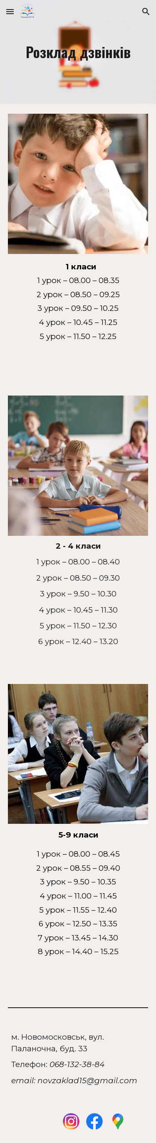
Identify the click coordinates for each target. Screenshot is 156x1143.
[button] (10, 11)
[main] (78, 52)
